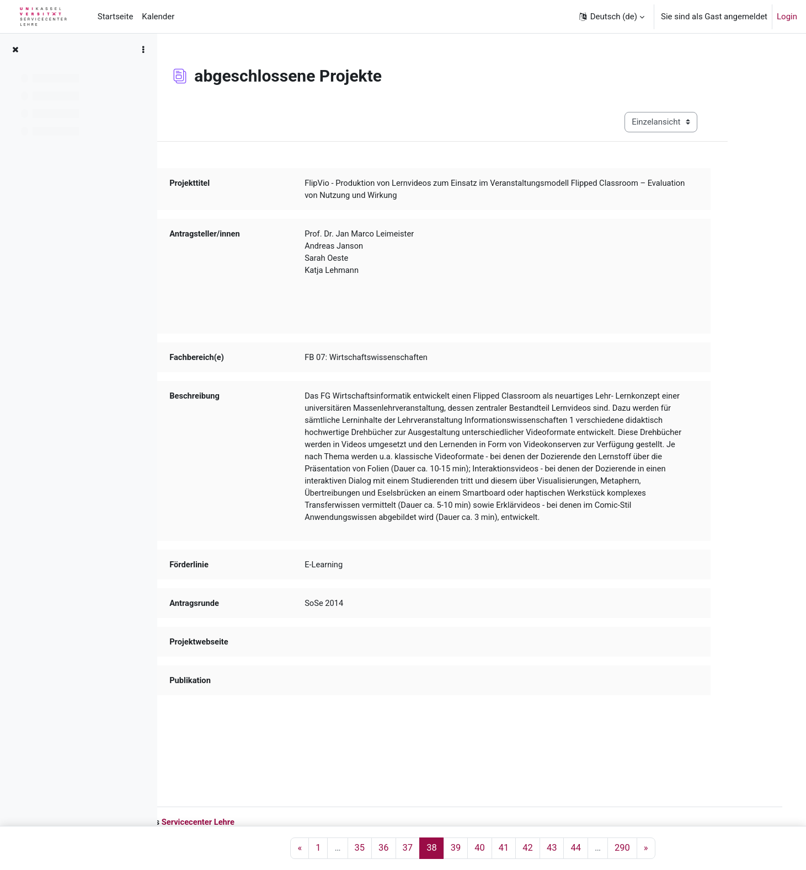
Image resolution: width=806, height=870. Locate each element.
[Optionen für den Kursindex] (143, 50)
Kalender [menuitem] (158, 17)
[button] (611, 16)
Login (787, 17)
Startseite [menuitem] (116, 17)
